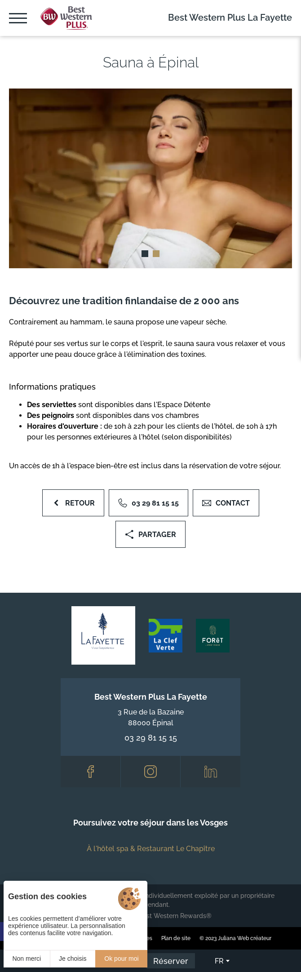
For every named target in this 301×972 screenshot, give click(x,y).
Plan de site (175, 938)
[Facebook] (90, 771)
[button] (145, 253)
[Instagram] (151, 771)
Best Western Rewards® (175, 915)
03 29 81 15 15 (150, 737)
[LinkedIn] (210, 771)
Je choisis (72, 958)
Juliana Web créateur (244, 938)
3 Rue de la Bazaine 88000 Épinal (151, 717)
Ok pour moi (121, 958)
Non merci (26, 958)
